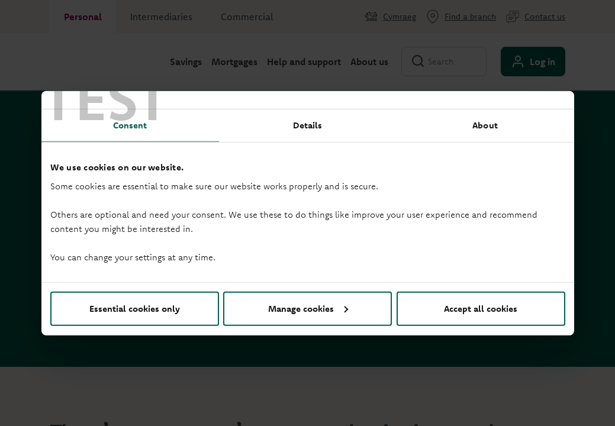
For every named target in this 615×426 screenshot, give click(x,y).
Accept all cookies (480, 308)
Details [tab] (308, 125)
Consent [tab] (130, 125)
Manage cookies (308, 308)
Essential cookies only (134, 308)
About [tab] (485, 125)
